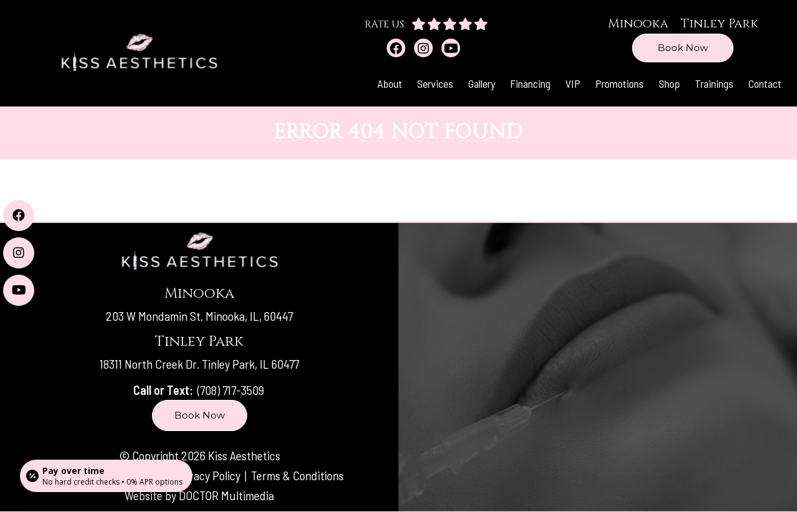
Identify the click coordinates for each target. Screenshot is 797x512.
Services (435, 83)
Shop (669, 83)
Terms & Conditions (297, 475)
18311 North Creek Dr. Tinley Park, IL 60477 (199, 363)
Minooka (638, 23)
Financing (530, 83)
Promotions (619, 83)
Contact (764, 83)
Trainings (714, 83)
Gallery (481, 83)
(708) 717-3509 (230, 389)
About (389, 83)
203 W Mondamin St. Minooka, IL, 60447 (199, 315)
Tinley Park (719, 23)
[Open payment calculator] (106, 476)
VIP (572, 83)
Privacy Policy (208, 475)
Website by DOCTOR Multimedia (199, 495)
